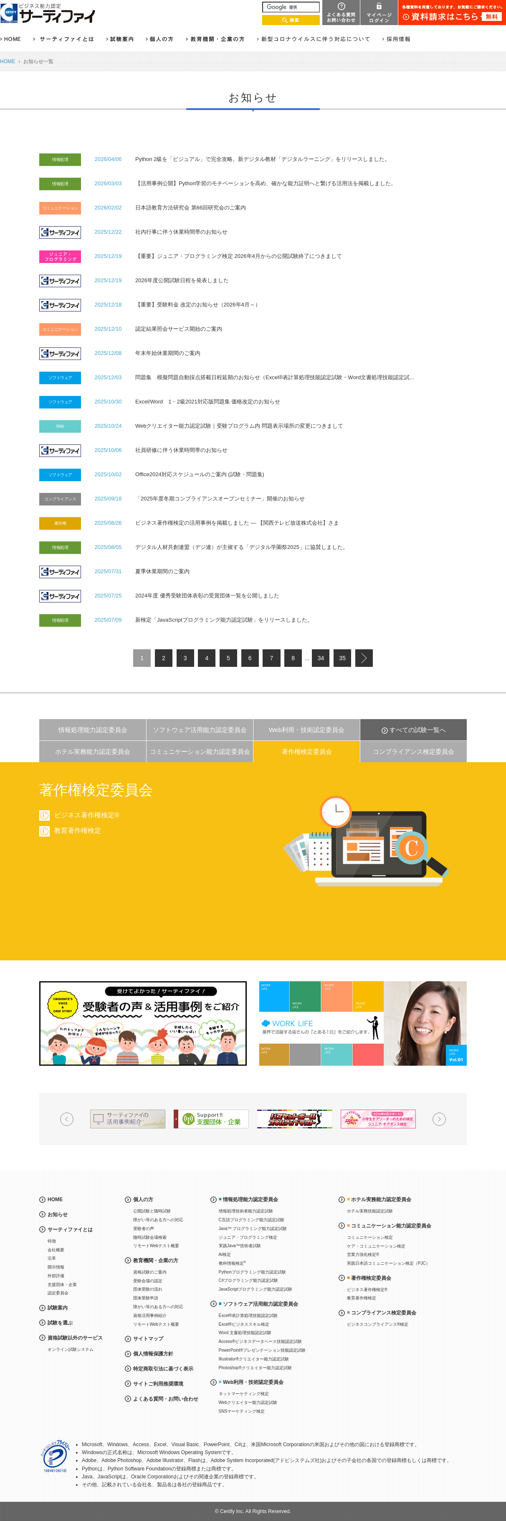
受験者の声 (143, 1228)
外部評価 (56, 1275)
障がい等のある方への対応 (158, 1219)
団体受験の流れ (147, 1289)
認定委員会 (58, 1293)
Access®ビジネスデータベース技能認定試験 (260, 1341)
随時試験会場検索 (150, 1237)
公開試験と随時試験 (152, 1211)
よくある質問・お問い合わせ (165, 1399)
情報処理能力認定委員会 (92, 729)
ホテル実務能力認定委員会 (92, 751)
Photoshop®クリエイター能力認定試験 (255, 1367)
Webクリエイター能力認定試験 (248, 1402)
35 (342, 658)
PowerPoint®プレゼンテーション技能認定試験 (262, 1350)
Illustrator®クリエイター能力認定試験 (254, 1359)
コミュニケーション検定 (370, 1237)
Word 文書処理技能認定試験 (245, 1332)
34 (321, 658)
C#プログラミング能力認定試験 (248, 1280)
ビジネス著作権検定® (367, 1289)
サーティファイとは (70, 1230)
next (364, 658)
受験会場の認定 (147, 1281)
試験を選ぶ (60, 1323)
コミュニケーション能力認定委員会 (200, 751)
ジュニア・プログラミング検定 (248, 1237)
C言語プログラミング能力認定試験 (251, 1219)
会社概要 (56, 1250)
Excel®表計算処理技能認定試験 (248, 1315)
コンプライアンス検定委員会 (413, 751)
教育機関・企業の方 (155, 1260)
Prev (66, 1119)
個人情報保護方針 (153, 1354)
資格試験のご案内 (150, 1272)
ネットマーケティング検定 (244, 1393)
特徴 (52, 1241)
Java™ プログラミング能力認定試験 (253, 1228)
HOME (7, 61)
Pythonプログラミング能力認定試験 (252, 1272)
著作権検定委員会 (307, 751)
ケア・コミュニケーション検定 (376, 1246)
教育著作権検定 (361, 1298)
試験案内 (58, 1308)
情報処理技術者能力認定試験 (246, 1211)
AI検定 (225, 1254)
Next (439, 1119)
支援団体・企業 (62, 1284)
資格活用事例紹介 (150, 1315)
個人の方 (143, 1199)
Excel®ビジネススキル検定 (244, 1324)
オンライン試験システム (71, 1349)
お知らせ (58, 1214)
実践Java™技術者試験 (240, 1245)
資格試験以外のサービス (75, 1338)
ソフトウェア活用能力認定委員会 (200, 729)
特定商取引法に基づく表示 (163, 1369)
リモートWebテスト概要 (156, 1245)
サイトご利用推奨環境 (158, 1384)
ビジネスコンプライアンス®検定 (377, 1324)
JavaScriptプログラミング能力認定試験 (256, 1289)
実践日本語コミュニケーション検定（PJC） (388, 1263)
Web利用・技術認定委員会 (306, 729)
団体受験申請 (145, 1298)
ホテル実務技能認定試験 (370, 1211)
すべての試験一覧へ (418, 729)
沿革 (52, 1258)
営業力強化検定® (363, 1254)
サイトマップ (148, 1339)
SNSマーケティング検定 (242, 1411)
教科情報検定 (232, 1263)
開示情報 (56, 1267)
